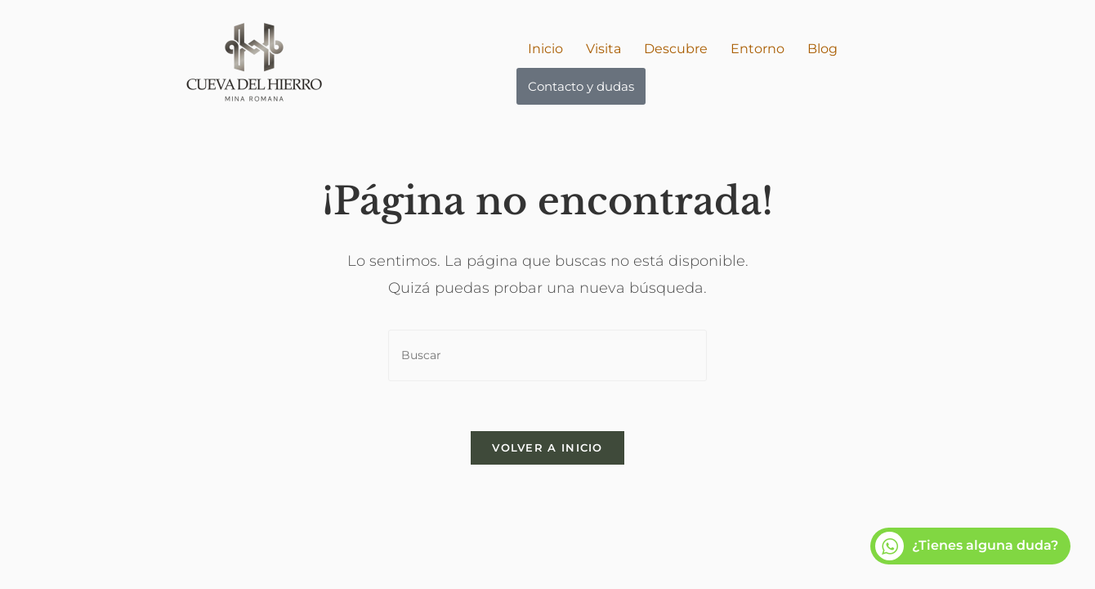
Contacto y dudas (581, 86)
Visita (603, 48)
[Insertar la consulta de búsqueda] (547, 355)
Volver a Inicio (547, 447)
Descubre (676, 48)
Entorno (757, 48)
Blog (822, 48)
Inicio (545, 48)
